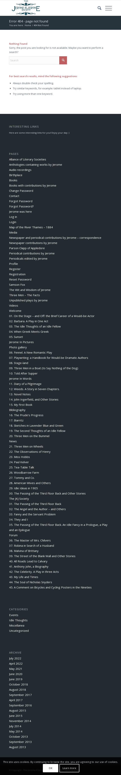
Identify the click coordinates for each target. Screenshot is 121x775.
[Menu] (106, 8)
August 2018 (17, 689)
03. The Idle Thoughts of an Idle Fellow (35, 326)
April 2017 (16, 700)
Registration (17, 274)
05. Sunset (16, 337)
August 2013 (17, 747)
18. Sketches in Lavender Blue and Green (36, 425)
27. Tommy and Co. (22, 478)
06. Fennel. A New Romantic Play (30, 352)
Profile (13, 264)
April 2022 (16, 663)
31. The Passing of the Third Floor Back (35, 504)
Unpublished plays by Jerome (28, 300)
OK (50, 768)
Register (15, 269)
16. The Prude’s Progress (26, 415)
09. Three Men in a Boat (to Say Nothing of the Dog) (43, 368)
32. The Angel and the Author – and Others (37, 509)
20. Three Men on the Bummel (29, 436)
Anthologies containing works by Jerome (35, 164)
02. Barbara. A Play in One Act (28, 321)
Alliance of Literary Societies (27, 159)
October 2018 (18, 684)
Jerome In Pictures (21, 342)
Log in (13, 217)
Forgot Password (20, 201)
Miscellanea (16, 625)
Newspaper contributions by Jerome (33, 243)
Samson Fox (17, 284)
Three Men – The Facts (24, 295)
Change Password (21, 191)
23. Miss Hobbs (19, 457)
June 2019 (15, 679)
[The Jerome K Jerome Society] (50, 8)
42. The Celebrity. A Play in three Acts (34, 572)
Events (13, 615)
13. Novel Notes (20, 394)
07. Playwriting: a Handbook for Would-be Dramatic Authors (48, 358)
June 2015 (15, 716)
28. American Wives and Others (30, 483)
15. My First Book (20, 405)
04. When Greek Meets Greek (29, 331)
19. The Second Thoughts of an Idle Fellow (37, 431)
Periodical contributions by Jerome (32, 253)
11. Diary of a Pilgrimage (25, 384)
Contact (14, 196)
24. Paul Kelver (19, 462)
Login (12, 222)
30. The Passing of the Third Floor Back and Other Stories (47, 493)
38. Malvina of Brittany (24, 551)
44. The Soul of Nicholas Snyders (30, 582)
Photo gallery (18, 347)
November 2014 (20, 721)
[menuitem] (97, 8)
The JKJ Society (19, 498)
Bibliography (17, 410)
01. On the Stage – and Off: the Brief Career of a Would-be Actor (52, 316)
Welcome (15, 311)
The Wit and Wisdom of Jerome (30, 290)
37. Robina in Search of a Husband (31, 545)
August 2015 (17, 710)
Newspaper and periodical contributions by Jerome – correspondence (55, 238)
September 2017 (20, 695)
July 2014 (15, 726)
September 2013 (20, 742)
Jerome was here (20, 211)
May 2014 (15, 731)
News (13, 441)
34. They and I (18, 519)
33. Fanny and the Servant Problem (32, 514)
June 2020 (15, 674)
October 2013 (18, 736)
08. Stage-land (18, 363)
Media (13, 232)
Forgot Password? (21, 206)
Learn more (69, 768)
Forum (13, 535)
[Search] (97, 8)
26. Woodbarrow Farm (24, 472)
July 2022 (15, 658)
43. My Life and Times (23, 577)
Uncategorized (19, 631)
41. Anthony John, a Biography (28, 566)
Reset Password (20, 279)
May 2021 (15, 669)
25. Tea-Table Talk (21, 467)
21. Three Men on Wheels (26, 446)
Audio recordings (20, 170)
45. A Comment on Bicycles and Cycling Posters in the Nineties (50, 587)
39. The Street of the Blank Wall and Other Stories (42, 556)
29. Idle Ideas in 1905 (23, 488)
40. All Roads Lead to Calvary (28, 561)
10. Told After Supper (23, 373)
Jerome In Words (20, 378)
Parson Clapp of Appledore (27, 248)
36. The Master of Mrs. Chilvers (30, 540)
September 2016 (20, 705)
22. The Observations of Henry (30, 452)
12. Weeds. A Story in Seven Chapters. (34, 389)
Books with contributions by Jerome (32, 185)
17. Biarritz (16, 420)
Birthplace (15, 175)
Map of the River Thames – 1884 (31, 227)
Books (13, 180)
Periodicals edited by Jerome (28, 258)
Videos (13, 305)
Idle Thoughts (18, 620)
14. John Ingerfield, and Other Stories (33, 399)
